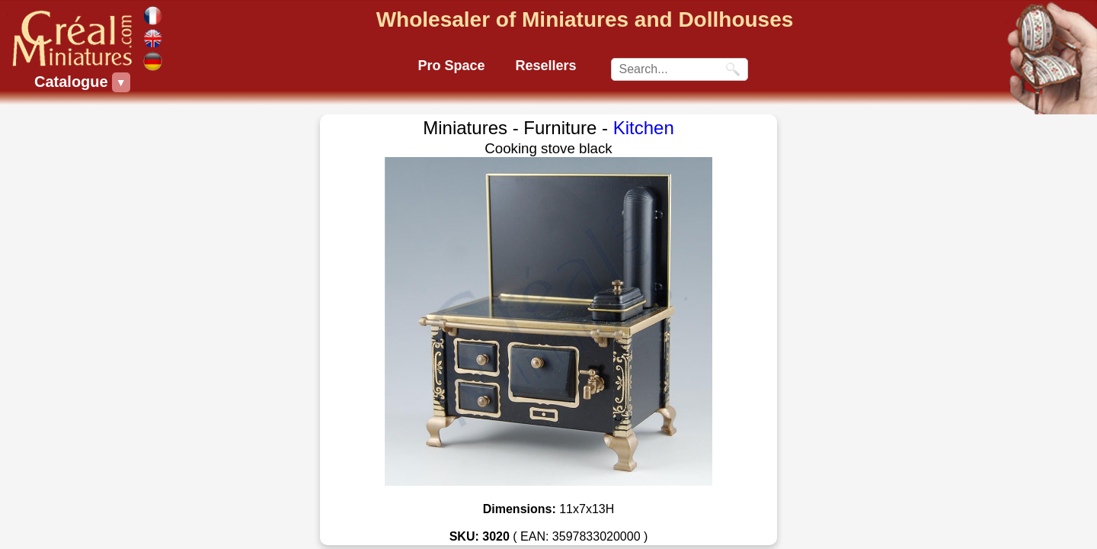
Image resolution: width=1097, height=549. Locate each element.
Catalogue (73, 82)
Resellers (545, 65)
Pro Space (451, 65)
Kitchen (643, 127)
